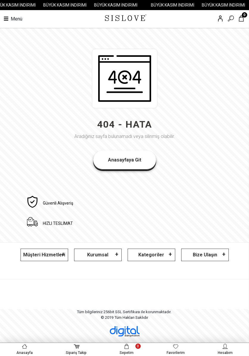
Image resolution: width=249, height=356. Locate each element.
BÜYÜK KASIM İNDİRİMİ (67, 5)
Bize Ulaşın (205, 255)
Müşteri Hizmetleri (44, 255)
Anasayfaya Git (124, 160)
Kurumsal (97, 255)
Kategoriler (151, 255)
